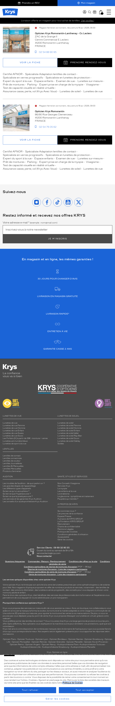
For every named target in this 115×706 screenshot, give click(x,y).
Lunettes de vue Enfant (13, 431)
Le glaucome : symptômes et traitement (76, 496)
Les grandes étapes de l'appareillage (19, 486)
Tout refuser (30, 690)
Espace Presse (64, 516)
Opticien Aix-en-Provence (95, 642)
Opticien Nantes (75, 639)
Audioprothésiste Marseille (83, 647)
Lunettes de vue (10, 423)
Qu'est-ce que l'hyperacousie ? (17, 494)
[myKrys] (84, 12)
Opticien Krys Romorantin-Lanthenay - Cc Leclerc (63, 33)
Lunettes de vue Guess (13, 433)
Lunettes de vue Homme (14, 428)
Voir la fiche (30, 62)
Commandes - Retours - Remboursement (47, 561)
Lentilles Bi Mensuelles (13, 466)
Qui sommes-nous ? (67, 511)
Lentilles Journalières (12, 463)
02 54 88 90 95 (47, 52)
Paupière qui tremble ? (68, 499)
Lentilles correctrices (12, 458)
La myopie (62, 488)
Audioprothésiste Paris (68, 644)
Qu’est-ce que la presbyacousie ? (18, 496)
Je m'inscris (57, 238)
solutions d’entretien (24, 590)
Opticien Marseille (74, 642)
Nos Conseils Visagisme (69, 483)
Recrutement (64, 524)
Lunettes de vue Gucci (13, 436)
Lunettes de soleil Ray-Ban (70, 436)
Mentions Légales (66, 529)
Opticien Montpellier (21, 642)
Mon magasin (86, 3)
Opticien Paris (9, 639)
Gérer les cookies (65, 540)
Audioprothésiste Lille (30, 647)
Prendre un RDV (29, 3)
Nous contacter (44, 556)
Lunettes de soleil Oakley (69, 441)
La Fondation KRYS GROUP (71, 521)
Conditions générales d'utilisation (73, 534)
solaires (106, 585)
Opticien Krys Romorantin (49, 111)
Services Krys (64, 486)
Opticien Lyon (41, 639)
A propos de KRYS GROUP (70, 519)
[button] (101, 12)
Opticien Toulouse (25, 639)
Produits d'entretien (12, 471)
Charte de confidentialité (69, 527)
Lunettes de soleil (65, 423)
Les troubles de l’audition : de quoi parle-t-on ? (24, 483)
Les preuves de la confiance (70, 514)
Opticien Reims (17, 644)
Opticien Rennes (39, 642)
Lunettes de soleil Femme (69, 425)
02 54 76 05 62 (47, 127)
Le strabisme (63, 494)
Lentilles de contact (12, 456)
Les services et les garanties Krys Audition (22, 499)
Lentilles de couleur (11, 461)
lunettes (59, 585)
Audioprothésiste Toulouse (92, 644)
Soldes (61, 444)
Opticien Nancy (49, 644)
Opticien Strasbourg (93, 639)
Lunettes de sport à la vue (14, 444)
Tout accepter (85, 690)
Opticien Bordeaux (58, 639)
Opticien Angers (32, 644)
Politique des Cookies (68, 532)
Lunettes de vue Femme (14, 425)
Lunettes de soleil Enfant (69, 431)
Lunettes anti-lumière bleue (15, 441)
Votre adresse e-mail (30, 222)
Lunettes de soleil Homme (69, 428)
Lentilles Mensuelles (12, 469)
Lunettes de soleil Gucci (68, 438)
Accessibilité (63, 537)
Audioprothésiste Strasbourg (55, 647)
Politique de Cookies (72, 683)
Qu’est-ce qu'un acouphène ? (16, 491)
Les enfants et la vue (67, 491)
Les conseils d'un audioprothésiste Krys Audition (25, 501)
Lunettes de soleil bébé (68, 433)
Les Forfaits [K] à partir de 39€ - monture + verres (25, 438)
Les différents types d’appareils (17, 488)
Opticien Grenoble (56, 642)
